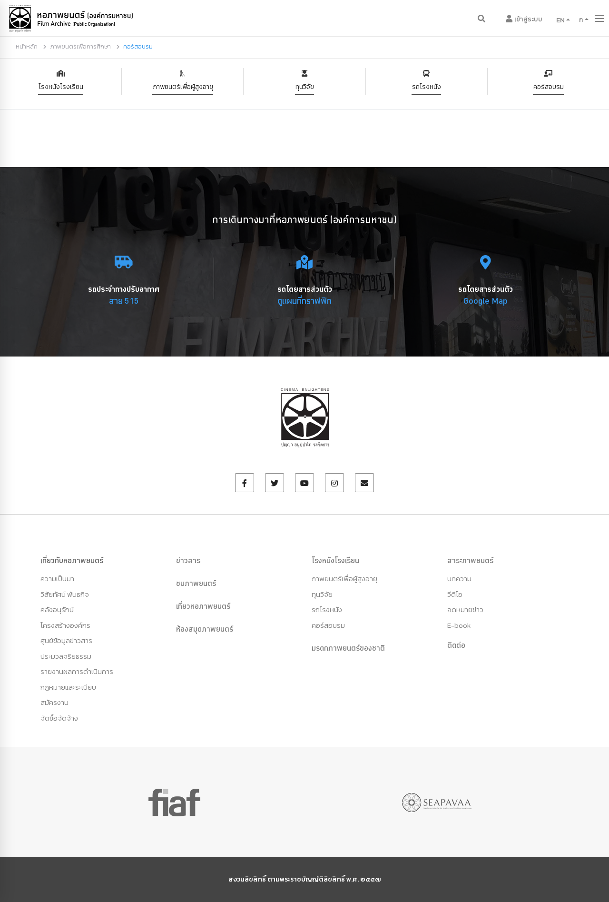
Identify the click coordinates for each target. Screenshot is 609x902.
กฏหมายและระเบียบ (68, 687)
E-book (459, 625)
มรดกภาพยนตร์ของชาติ (348, 648)
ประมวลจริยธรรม (65, 656)
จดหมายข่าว (465, 609)
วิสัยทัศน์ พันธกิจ (64, 594)
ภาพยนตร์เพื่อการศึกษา (80, 46)
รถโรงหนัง (426, 87)
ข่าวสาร (188, 560)
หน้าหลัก (27, 46)
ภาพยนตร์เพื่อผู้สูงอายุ (183, 87)
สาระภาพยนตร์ (470, 560)
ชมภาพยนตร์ (196, 583)
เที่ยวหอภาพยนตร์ (203, 606)
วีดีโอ (454, 594)
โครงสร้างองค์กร (65, 625)
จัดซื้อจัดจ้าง (59, 718)
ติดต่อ (456, 645)
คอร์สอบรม (548, 87)
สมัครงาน (54, 702)
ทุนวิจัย (304, 87)
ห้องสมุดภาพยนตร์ (204, 628)
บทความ (459, 578)
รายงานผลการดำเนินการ (76, 671)
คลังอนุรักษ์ (57, 609)
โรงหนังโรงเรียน (61, 87)
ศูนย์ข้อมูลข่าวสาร (66, 640)
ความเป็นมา (57, 578)
